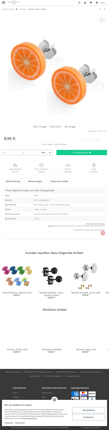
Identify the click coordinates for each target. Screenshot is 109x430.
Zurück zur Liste (9, 9)
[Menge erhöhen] (49, 152)
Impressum (10, 423)
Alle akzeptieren (87, 410)
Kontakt (16, 397)
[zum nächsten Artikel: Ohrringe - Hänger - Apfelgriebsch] (104, 9)
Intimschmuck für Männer (90, 372)
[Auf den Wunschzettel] (102, 20)
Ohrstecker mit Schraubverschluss (38, 372)
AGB (43, 397)
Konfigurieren (87, 417)
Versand (97, 139)
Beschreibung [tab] (13, 181)
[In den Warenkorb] (4, 14)
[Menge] (23, 152)
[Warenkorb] (100, 2)
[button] (79, 2)
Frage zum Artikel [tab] (59, 181)
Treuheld (51, 226)
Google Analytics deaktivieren (21, 427)
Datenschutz (21, 423)
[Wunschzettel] (91, 2)
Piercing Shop (94, 427)
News (15, 393)
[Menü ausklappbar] (3, 1)
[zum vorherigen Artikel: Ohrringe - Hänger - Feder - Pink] (99, 9)
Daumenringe (35, 376)
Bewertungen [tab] (35, 181)
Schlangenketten (72, 376)
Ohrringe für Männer (53, 376)
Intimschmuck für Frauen (66, 372)
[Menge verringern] (4, 152)
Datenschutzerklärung (37, 418)
